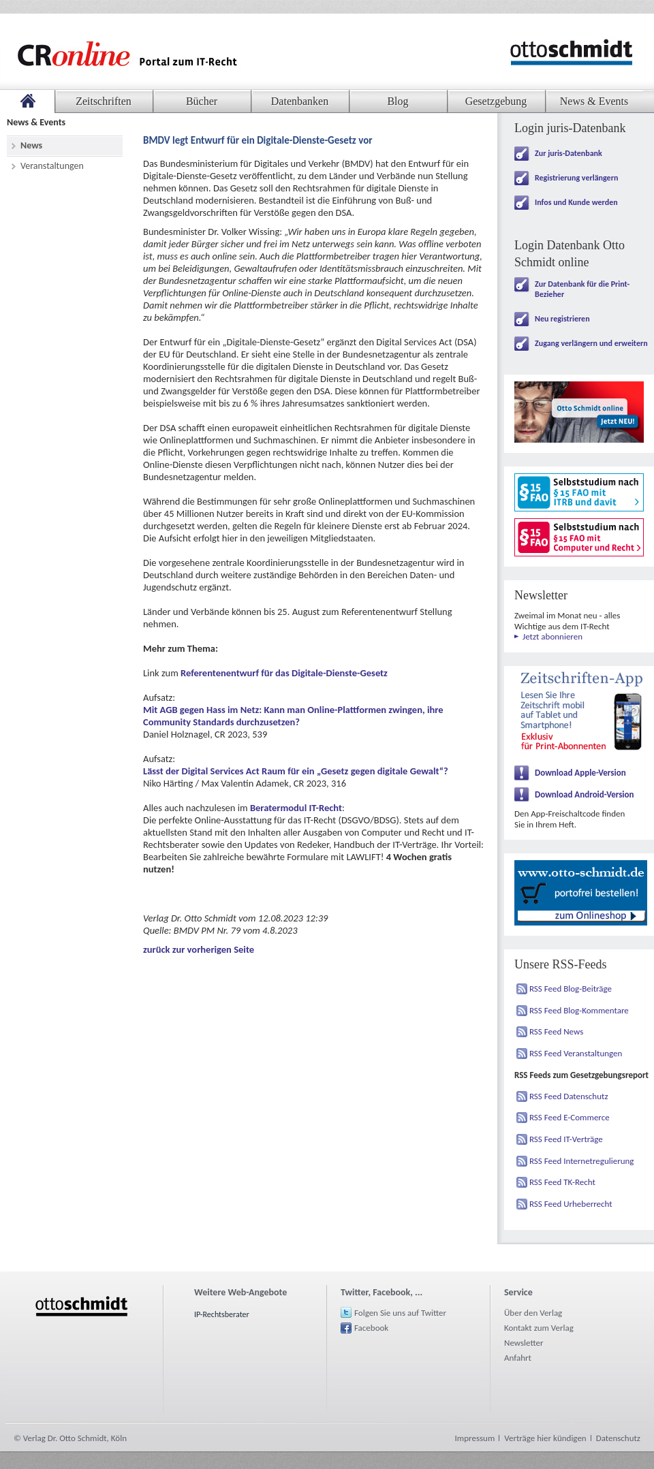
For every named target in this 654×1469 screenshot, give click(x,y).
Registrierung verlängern (576, 178)
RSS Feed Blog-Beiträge (570, 988)
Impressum (475, 1438)
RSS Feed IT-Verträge (566, 1139)
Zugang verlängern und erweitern (591, 343)
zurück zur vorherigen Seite (198, 949)
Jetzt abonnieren (552, 636)
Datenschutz (618, 1438)
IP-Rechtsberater (221, 1314)
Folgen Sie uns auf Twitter (400, 1313)
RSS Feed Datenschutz (568, 1096)
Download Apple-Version (580, 773)
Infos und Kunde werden (576, 202)
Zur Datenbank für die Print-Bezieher (582, 289)
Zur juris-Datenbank (568, 153)
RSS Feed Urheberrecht (570, 1204)
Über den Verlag (533, 1313)
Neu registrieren (562, 318)
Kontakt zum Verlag (539, 1328)
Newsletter (524, 1343)
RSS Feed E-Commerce (569, 1117)
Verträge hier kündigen (545, 1438)
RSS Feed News (556, 1031)
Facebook (371, 1328)
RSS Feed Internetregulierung (581, 1161)
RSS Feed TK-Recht (562, 1182)
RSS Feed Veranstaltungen (575, 1053)
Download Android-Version (584, 794)
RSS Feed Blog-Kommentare (579, 1010)
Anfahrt (517, 1358)
